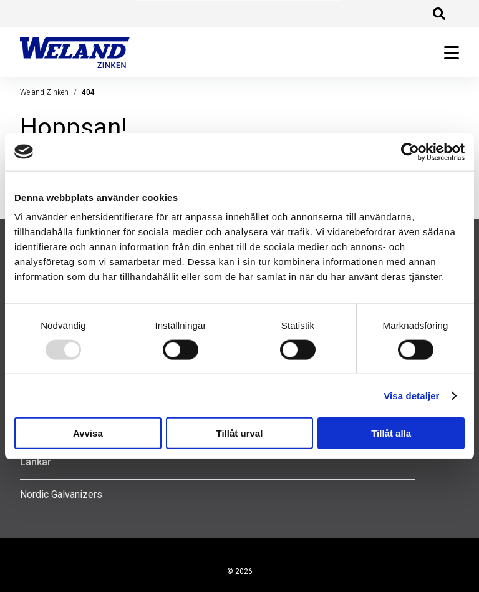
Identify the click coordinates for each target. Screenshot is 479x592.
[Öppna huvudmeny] (446, 52)
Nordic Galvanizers (61, 494)
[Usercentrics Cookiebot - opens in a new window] (410, 151)
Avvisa (88, 433)
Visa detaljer (411, 395)
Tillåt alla (391, 433)
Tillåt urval (239, 433)
